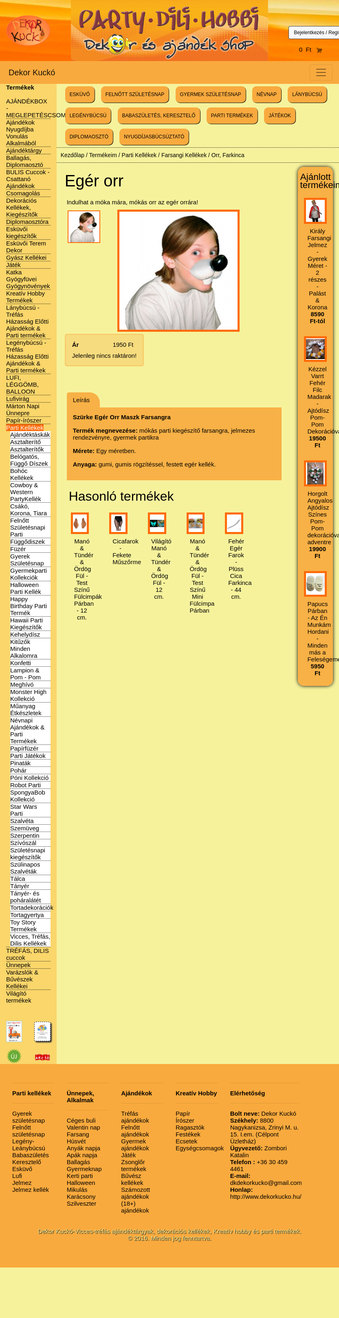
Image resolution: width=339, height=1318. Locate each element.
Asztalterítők (27, 449)
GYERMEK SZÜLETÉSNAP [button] (210, 94)
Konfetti (20, 662)
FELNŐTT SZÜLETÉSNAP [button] (135, 94)
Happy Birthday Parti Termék (28, 606)
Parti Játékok (28, 755)
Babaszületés (30, 1155)
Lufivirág (17, 398)
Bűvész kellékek (132, 1179)
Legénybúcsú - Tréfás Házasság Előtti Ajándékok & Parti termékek (27, 356)
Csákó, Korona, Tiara (28, 510)
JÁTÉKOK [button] (280, 115)
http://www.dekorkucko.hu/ (266, 1193)
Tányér (19, 885)
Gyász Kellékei (26, 257)
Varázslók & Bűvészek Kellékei (22, 979)
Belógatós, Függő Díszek (29, 460)
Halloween (81, 1182)
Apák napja (82, 1155)
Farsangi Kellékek (184, 155)
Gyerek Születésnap (27, 560)
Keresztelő (26, 1161)
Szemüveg (24, 828)
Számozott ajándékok (135, 1193)
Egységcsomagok (200, 1148)
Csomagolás (23, 193)
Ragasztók (190, 1127)
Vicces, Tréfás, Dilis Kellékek (30, 940)
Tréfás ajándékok (135, 1117)
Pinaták (20, 763)
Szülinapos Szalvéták (25, 868)
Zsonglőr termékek (133, 1165)
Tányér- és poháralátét (25, 897)
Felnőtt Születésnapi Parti (27, 527)
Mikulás (77, 1189)
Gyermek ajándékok (135, 1145)
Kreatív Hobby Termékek (25, 297)
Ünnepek (18, 964)
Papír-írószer (24, 420)
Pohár (18, 770)
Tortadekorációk (31, 907)
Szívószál (23, 842)
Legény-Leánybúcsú (28, 1145)
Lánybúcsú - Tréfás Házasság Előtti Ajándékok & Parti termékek (27, 321)
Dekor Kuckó (32, 72)
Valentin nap (83, 1127)
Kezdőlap (72, 155)
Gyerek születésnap (28, 1117)
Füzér (18, 548)
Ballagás (78, 1161)
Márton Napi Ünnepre (23, 409)
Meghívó (22, 684)
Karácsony (81, 1196)
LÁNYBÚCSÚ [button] (307, 94)
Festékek (188, 1134)
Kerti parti (80, 1175)
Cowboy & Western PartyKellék (25, 492)
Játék (13, 264)
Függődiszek (27, 541)
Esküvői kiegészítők (21, 232)
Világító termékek (18, 997)
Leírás (81, 399)
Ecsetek (186, 1141)
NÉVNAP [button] (267, 94)
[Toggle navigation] (321, 72)
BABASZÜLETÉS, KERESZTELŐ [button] (159, 115)
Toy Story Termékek (23, 926)
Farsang (78, 1134)
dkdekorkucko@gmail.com (266, 1179)
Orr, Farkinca (227, 155)
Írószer (185, 1120)
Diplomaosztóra (27, 221)
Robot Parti (25, 785)
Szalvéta (22, 820)
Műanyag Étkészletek (26, 709)
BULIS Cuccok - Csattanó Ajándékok (28, 179)
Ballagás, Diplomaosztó (24, 161)
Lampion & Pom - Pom (25, 674)
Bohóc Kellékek (21, 474)
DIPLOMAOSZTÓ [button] (89, 137)
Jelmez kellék (30, 1189)
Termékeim (103, 155)
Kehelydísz (25, 634)
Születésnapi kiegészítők (27, 853)
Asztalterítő (25, 441)
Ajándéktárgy (24, 150)
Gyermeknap (84, 1168)
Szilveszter (82, 1203)
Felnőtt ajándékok (135, 1131)
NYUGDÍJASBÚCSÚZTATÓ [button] (154, 137)
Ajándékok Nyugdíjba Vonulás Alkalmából (21, 133)
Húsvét (76, 1141)
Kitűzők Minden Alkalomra (23, 648)
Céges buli (81, 1120)
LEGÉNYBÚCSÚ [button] (88, 115)
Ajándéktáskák (30, 434)
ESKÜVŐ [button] (80, 94)
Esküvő (22, 1168)
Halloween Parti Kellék (25, 588)
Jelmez (22, 1182)
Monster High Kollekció (28, 695)
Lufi (17, 1175)
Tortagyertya (27, 914)
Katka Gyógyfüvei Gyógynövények (28, 279)
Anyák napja (84, 1148)
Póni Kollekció (29, 777)
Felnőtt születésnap (28, 1131)
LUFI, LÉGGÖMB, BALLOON (22, 384)
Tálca (17, 878)
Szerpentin (25, 835)
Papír (183, 1113)
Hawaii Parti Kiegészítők (26, 624)
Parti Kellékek (25, 427)
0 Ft (311, 49)
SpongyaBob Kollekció (27, 796)
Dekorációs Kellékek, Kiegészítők (22, 207)
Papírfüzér (24, 748)
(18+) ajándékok (135, 1207)
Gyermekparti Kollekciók (28, 574)
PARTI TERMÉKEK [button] (232, 115)
